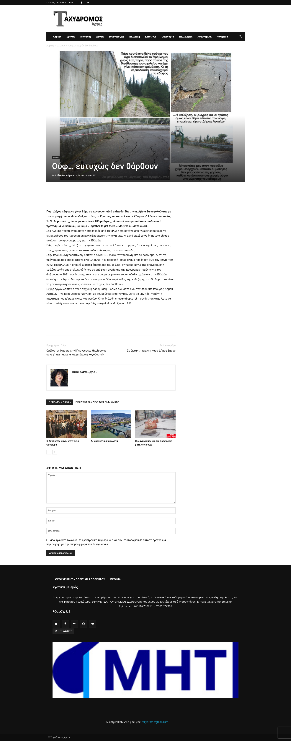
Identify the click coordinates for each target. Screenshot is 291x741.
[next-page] (54, 452)
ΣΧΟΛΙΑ (61, 45)
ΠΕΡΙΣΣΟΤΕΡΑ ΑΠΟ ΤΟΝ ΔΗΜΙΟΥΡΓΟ (97, 402)
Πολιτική (134, 36)
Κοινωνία (150, 36)
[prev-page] (48, 452)
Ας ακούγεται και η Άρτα (104, 441)
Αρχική (57, 36)
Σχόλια (70, 36)
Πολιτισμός (185, 36)
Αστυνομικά (205, 36)
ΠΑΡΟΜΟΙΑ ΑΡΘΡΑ (60, 402)
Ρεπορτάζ (85, 36)
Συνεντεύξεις (116, 36)
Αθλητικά (222, 36)
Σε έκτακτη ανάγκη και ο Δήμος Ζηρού (151, 350)
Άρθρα (100, 36)
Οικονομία (167, 36)
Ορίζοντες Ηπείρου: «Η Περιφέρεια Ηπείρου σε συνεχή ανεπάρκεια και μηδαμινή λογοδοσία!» (76, 352)
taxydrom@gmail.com (155, 722)
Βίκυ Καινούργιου (66, 175)
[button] (240, 37)
